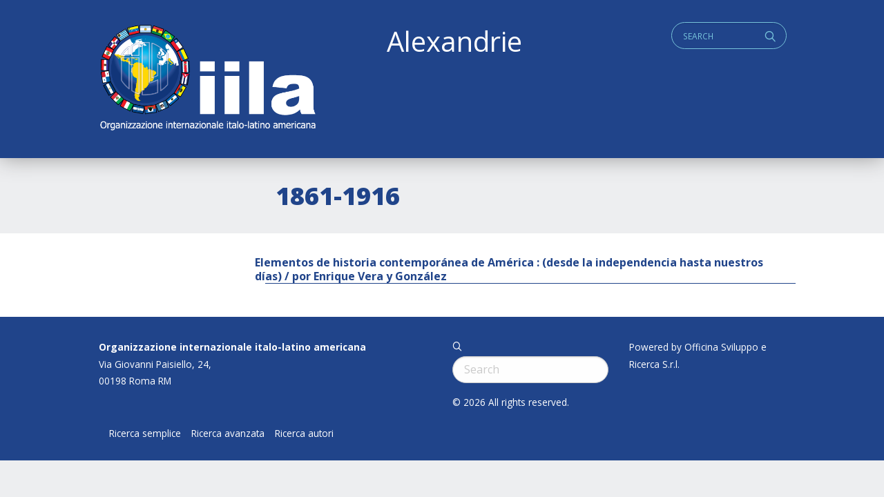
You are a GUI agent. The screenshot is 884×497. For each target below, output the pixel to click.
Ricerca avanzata (228, 433)
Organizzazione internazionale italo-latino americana (232, 346)
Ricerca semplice (145, 433)
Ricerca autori (304, 433)
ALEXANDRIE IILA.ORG (207, 79)
